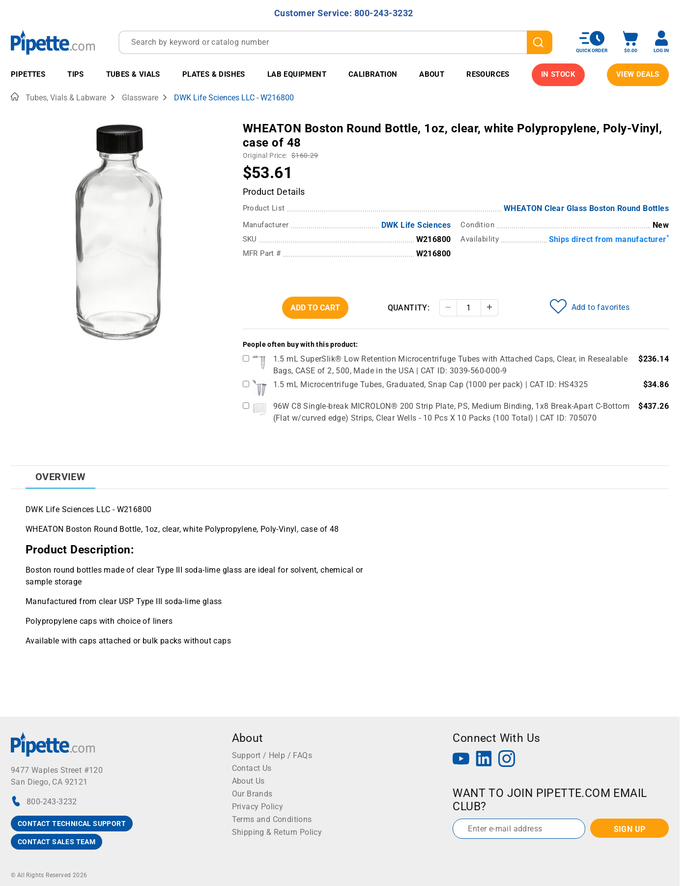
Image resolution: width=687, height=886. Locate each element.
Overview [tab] (60, 477)
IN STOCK (558, 74)
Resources (488, 74)
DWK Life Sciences (416, 225)
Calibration (372, 74)
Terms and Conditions (272, 819)
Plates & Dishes (213, 74)
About (431, 74)
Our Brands (252, 793)
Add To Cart (315, 307)
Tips (75, 74)
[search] (539, 42)
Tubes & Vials (133, 74)
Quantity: (409, 307)
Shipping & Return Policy (277, 832)
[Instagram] (506, 759)
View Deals (637, 74)
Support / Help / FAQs (272, 755)
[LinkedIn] (484, 759)
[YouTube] (461, 759)
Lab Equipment (296, 74)
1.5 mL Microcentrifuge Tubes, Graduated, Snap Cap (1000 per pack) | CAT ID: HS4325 (430, 384)
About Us (248, 781)
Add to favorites (590, 306)
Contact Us (252, 768)
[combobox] (335, 42)
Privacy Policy (258, 806)
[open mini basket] (630, 42)
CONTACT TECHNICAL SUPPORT (72, 823)
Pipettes (28, 74)
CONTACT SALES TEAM (56, 842)
